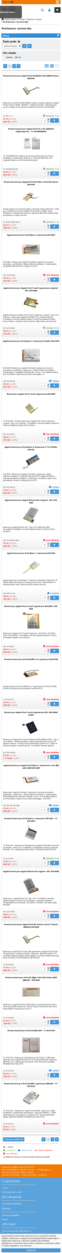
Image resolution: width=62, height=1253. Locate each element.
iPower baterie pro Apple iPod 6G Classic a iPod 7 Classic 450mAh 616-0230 (31, 925)
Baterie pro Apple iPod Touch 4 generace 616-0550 (31, 394)
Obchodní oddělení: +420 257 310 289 (17, 1169)
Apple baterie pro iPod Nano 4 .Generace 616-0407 (31, 235)
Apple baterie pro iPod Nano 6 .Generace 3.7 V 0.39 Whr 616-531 (31, 448)
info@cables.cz (44, 1169)
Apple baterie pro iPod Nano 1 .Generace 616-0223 (31, 553)
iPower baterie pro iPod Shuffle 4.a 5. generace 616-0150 (31, 659)
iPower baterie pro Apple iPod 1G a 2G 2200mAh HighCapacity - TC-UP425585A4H (31, 130)
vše (19, 57)
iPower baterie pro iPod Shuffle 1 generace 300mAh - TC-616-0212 (31, 1084)
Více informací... (26, 1245)
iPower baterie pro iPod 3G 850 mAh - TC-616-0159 (31, 1030)
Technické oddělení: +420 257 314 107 (17, 1167)
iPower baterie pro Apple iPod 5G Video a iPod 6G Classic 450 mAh (31, 183)
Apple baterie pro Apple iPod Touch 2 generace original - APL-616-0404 (31, 289)
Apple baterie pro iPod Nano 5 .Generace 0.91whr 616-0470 (31, 341)
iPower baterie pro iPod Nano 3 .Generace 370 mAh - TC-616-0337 (31, 819)
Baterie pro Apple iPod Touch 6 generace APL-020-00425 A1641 (31, 713)
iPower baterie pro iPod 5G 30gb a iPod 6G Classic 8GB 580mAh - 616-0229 (31, 978)
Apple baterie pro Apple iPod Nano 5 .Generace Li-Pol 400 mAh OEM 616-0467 (31, 766)
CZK (11, 2)
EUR (5, 2)
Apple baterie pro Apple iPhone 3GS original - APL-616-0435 (31, 501)
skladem (9, 57)
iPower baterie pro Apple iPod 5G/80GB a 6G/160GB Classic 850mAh (31, 77)
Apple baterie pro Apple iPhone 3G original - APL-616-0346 (31, 871)
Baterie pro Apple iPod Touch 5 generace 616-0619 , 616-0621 (31, 607)
